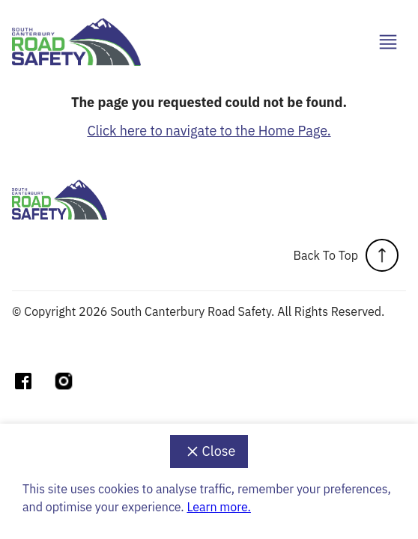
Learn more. (218, 506)
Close (209, 451)
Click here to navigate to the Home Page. (208, 130)
